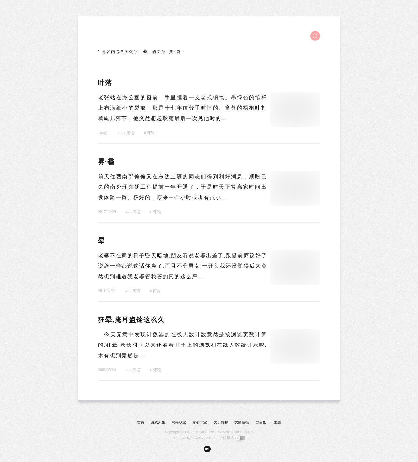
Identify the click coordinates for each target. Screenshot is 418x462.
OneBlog (198, 438)
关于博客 (221, 422)
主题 (277, 422)
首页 (140, 422)
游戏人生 (158, 422)
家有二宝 (200, 422)
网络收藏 (179, 422)
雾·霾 (106, 161)
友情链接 (241, 422)
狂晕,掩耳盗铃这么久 (131, 319)
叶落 (105, 82)
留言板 (260, 422)
